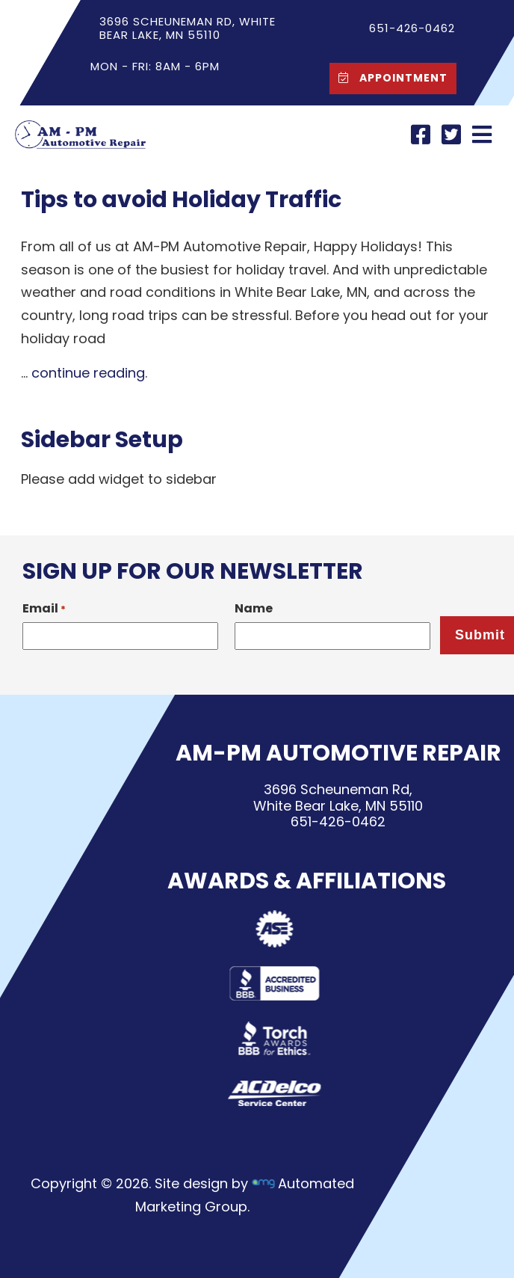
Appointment (389, 77)
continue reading (88, 372)
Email (44, 608)
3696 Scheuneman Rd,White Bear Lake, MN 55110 (338, 797)
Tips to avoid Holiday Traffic (181, 199)
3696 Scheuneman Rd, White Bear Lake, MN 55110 (187, 28)
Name (254, 608)
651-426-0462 (338, 822)
